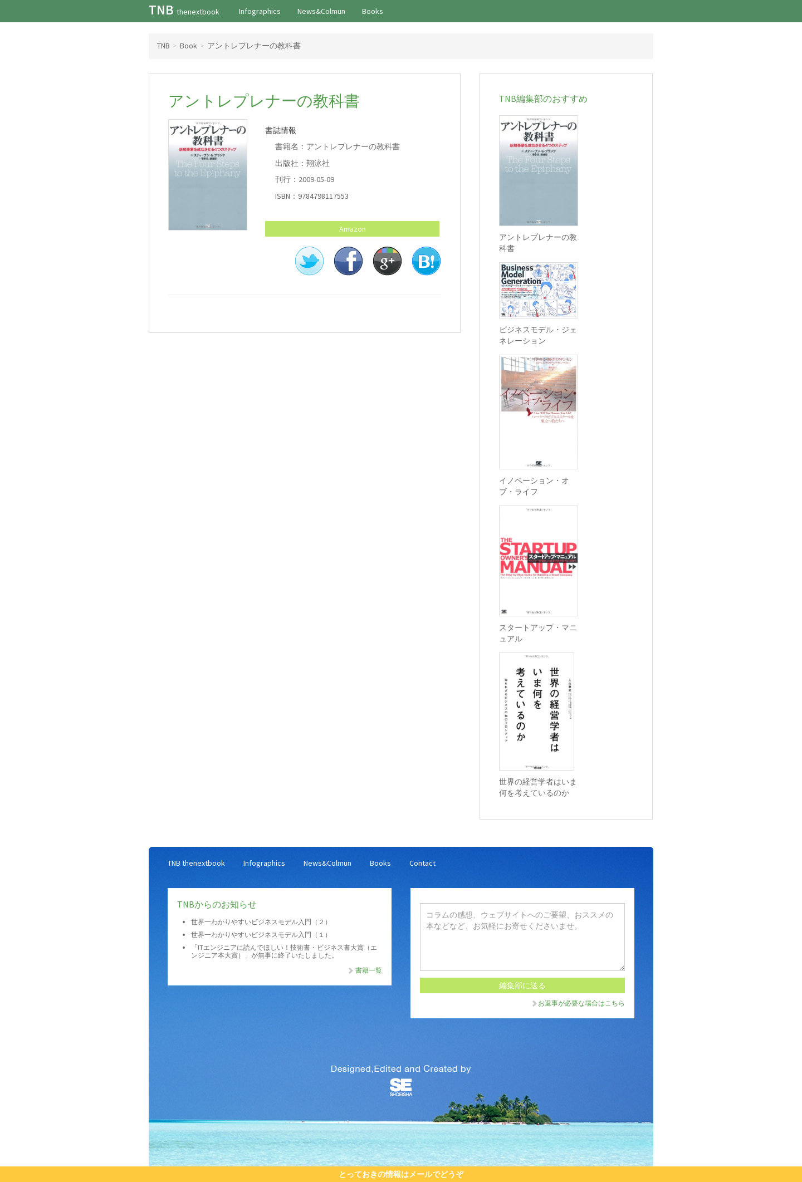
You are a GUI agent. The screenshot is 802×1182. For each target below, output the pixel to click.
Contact (422, 863)
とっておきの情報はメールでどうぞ (401, 1174)
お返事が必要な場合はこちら (577, 1003)
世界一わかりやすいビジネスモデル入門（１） (261, 934)
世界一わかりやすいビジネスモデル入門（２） (261, 922)
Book (188, 46)
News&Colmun (321, 11)
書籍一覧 (364, 970)
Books (372, 11)
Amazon (352, 229)
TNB (184, 9)
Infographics (260, 11)
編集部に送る (522, 985)
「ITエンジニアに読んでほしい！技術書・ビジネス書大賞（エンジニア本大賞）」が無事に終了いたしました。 (284, 951)
